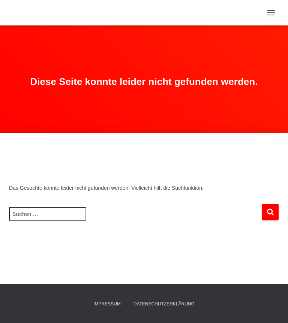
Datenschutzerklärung (164, 304)
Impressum (107, 304)
